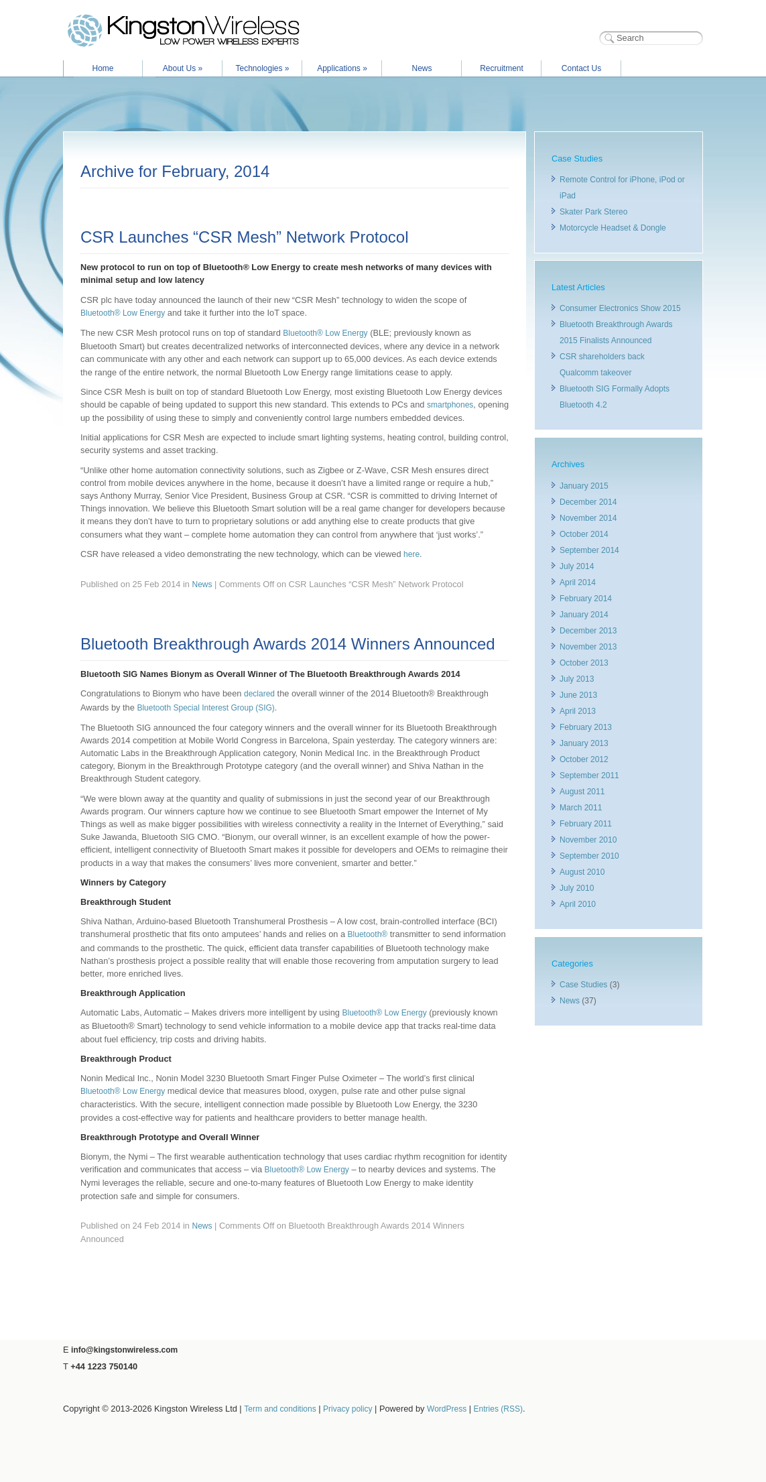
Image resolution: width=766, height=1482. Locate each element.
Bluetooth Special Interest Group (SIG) (205, 708)
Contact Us (581, 68)
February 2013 (586, 727)
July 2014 (577, 566)
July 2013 (577, 679)
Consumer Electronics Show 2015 (620, 308)
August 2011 (582, 791)
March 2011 (581, 807)
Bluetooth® (368, 934)
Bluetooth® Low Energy (122, 313)
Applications (342, 68)
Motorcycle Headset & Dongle (613, 228)
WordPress (446, 1409)
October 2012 (584, 759)
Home (102, 68)
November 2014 (588, 518)
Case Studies (583, 984)
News (421, 68)
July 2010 (577, 888)
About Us (182, 68)
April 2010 (578, 904)
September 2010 (589, 856)
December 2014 (588, 502)
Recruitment (501, 68)
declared (259, 693)
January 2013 (584, 743)
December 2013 (588, 630)
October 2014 (584, 534)
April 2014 (578, 582)
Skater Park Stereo (593, 212)
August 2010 (582, 872)
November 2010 (588, 840)
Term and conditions (280, 1409)
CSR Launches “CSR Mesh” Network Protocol (244, 237)
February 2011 (586, 823)
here (411, 554)
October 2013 (584, 663)
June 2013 (578, 695)
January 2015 (584, 486)
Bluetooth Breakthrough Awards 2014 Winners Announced (287, 644)
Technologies (262, 68)
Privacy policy (347, 1409)
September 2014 (589, 550)
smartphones (450, 405)
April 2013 (578, 711)
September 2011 (589, 775)
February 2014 (586, 598)
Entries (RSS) (498, 1409)
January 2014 (584, 614)
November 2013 (588, 647)
